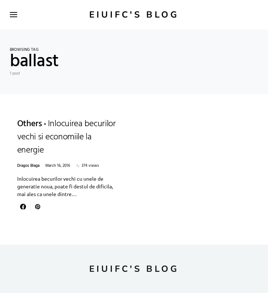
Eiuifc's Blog (134, 14)
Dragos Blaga (28, 166)
